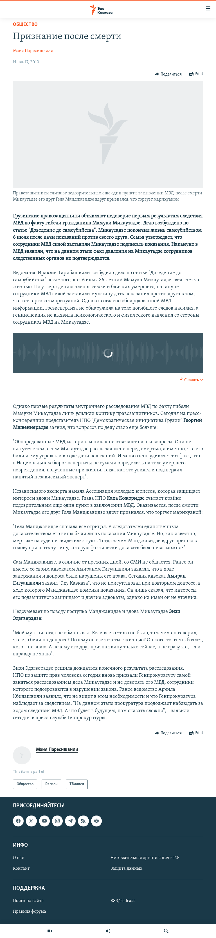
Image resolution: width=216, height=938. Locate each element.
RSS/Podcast (123, 901)
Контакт (21, 868)
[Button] (168, 74)
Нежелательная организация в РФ (145, 858)
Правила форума (29, 912)
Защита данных (126, 868)
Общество (25, 24)
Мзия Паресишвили (33, 51)
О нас (18, 858)
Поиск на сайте (28, 901)
